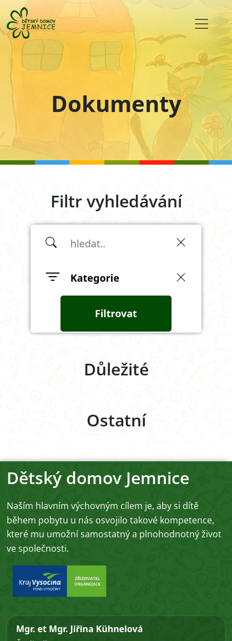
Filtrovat (116, 313)
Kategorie (94, 277)
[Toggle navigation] (201, 23)
